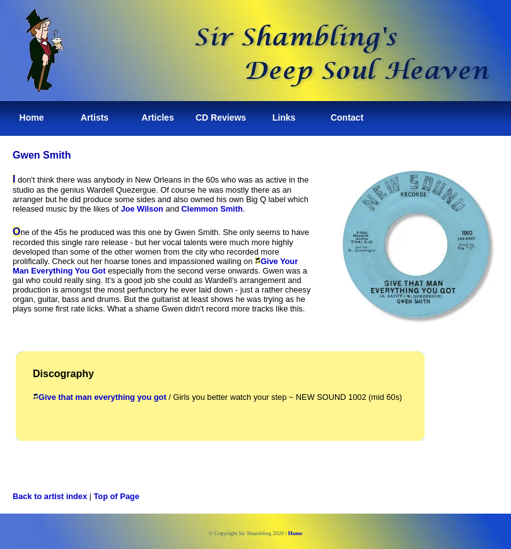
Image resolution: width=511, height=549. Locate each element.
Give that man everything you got (100, 397)
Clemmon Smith (211, 209)
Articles (157, 117)
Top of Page (116, 496)
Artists (95, 117)
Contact (347, 117)
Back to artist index (50, 496)
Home (32, 117)
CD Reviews (221, 117)
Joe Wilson (141, 209)
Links (284, 117)
